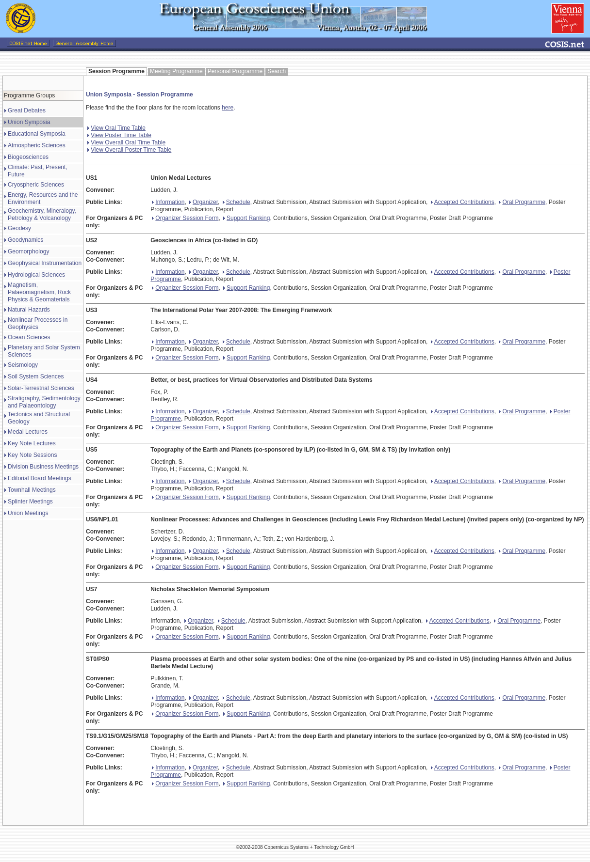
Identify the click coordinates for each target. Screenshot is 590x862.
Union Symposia (29, 122)
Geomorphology (28, 251)
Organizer (203, 202)
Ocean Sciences (29, 337)
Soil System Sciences (36, 376)
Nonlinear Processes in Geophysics (37, 323)
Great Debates (27, 110)
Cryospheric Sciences (36, 184)
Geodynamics (25, 239)
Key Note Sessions (32, 455)
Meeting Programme (176, 71)
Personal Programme (235, 71)
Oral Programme (522, 202)
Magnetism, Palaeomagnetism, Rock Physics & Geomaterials (39, 292)
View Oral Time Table (116, 128)
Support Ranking (246, 218)
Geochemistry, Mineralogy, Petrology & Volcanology (42, 214)
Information (168, 202)
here (227, 107)
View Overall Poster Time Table (129, 149)
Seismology (23, 364)
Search (276, 71)
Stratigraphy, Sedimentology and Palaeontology (44, 402)
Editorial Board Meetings (39, 478)
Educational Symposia (37, 133)
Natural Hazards (29, 309)
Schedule (236, 202)
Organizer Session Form (185, 218)
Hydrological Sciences (36, 274)
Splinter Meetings (30, 501)
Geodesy (19, 228)
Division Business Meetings (43, 466)
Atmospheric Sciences (37, 145)
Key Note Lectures (32, 443)
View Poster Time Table (119, 135)
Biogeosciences (28, 157)
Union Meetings (28, 513)
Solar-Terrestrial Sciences (41, 388)
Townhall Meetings (32, 489)
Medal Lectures (28, 431)
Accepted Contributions (462, 202)
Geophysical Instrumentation (45, 263)
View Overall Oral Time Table (126, 142)
